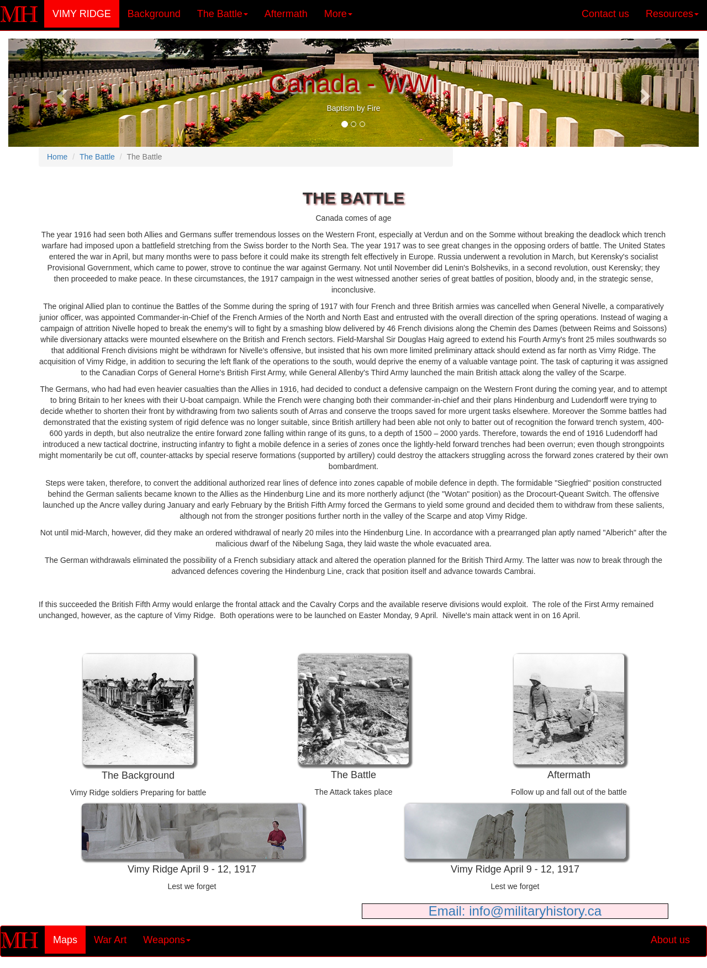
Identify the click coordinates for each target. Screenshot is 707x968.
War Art (110, 939)
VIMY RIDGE (85, 13)
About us (670, 939)
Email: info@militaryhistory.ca (515, 910)
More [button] (338, 13)
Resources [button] (672, 13)
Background (154, 13)
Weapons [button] (167, 939)
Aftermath (286, 13)
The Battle (97, 156)
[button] (60, 93)
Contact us (605, 13)
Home (57, 156)
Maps (69, 939)
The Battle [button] (222, 13)
